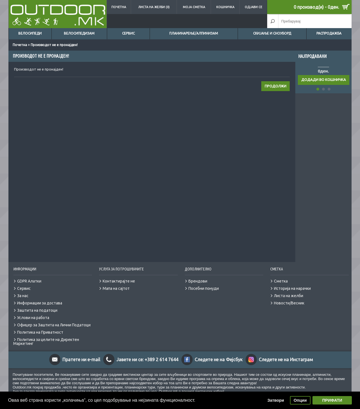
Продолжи (275, 86)
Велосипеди (30, 33)
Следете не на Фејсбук (218, 359)
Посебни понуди (203, 288)
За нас (22, 295)
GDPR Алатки (29, 281)
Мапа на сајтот (116, 288)
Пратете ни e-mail (81, 359)
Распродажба (328, 33)
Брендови (197, 281)
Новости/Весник (289, 303)
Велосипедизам (79, 33)
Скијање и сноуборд (272, 33)
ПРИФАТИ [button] (332, 400)
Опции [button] (300, 400)
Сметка (281, 281)
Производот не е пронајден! (54, 45)
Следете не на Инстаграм (286, 359)
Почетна (118, 7)
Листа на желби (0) (154, 7)
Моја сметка (194, 7)
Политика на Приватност (40, 332)
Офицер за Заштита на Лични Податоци (54, 325)
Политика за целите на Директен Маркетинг (46, 341)
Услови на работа (33, 317)
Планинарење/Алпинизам (193, 33)
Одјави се (253, 7)
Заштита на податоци (37, 310)
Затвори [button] (275, 400)
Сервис (128, 33)
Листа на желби (288, 295)
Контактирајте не (119, 281)
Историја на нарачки (292, 288)
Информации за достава (39, 303)
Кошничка (225, 7)
